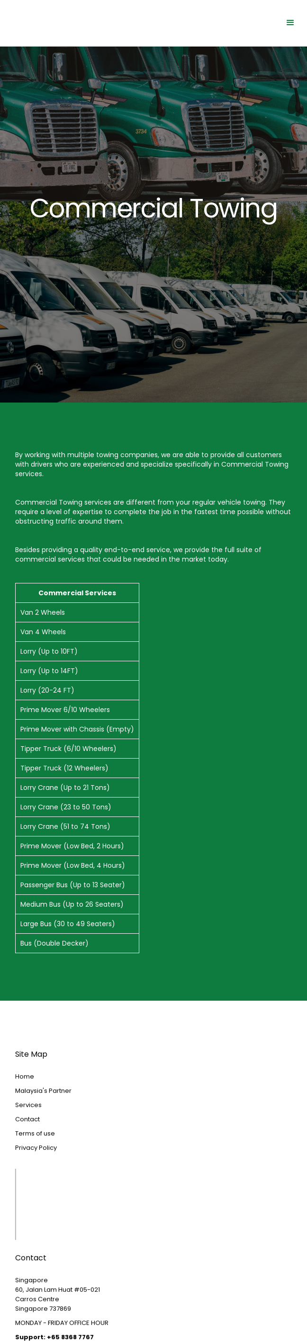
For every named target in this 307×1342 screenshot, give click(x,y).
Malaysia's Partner (43, 1108)
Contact (27, 1136)
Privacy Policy (36, 1165)
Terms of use (35, 1150)
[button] (290, 23)
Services (28, 1122)
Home (24, 1093)
